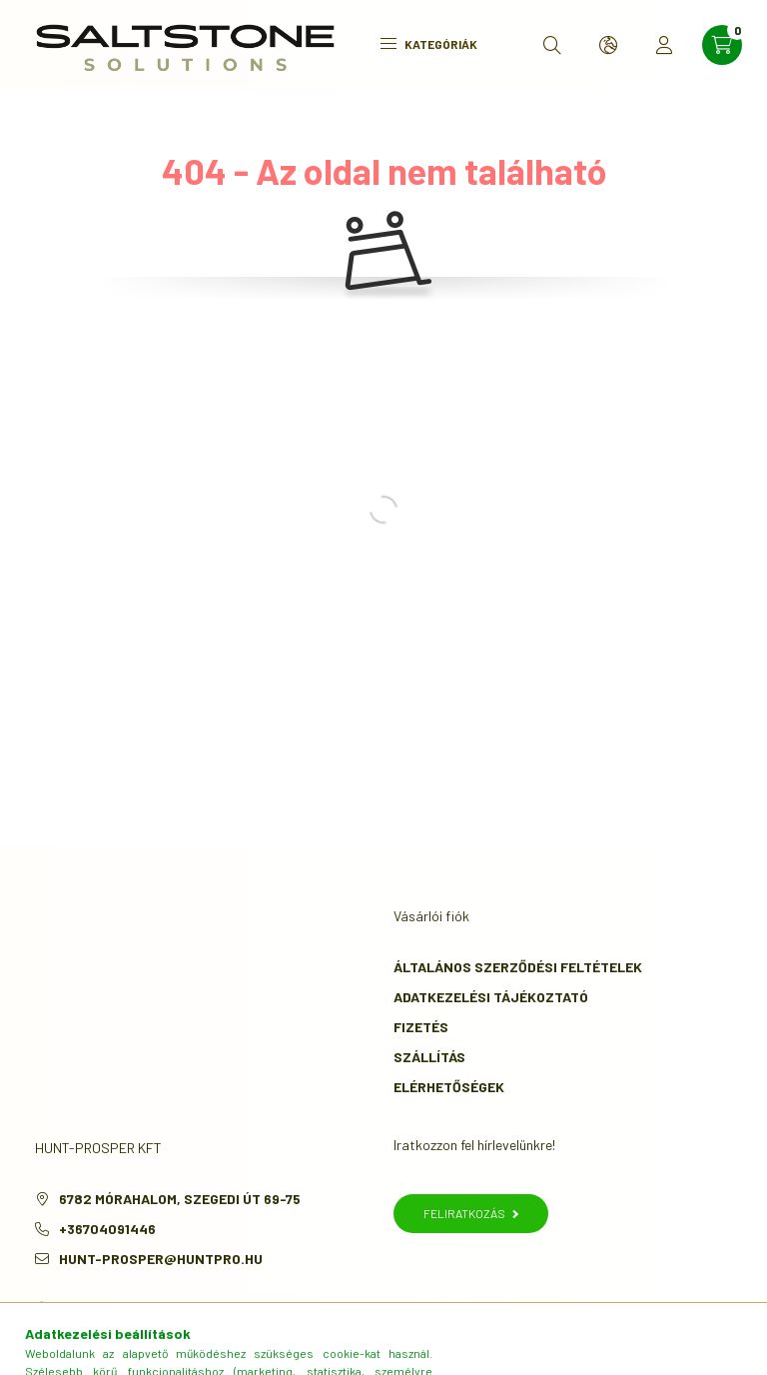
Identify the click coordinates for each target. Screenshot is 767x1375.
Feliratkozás (470, 1213)
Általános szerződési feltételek (517, 966)
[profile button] (664, 45)
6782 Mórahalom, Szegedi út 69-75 (180, 1198)
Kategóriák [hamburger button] (429, 44)
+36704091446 (107, 1228)
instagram (79, 1309)
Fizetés (420, 1026)
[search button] (552, 45)
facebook (39, 1309)
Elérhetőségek (448, 1086)
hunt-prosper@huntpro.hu (161, 1258)
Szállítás (429, 1056)
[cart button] (722, 45)
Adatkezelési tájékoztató (490, 996)
